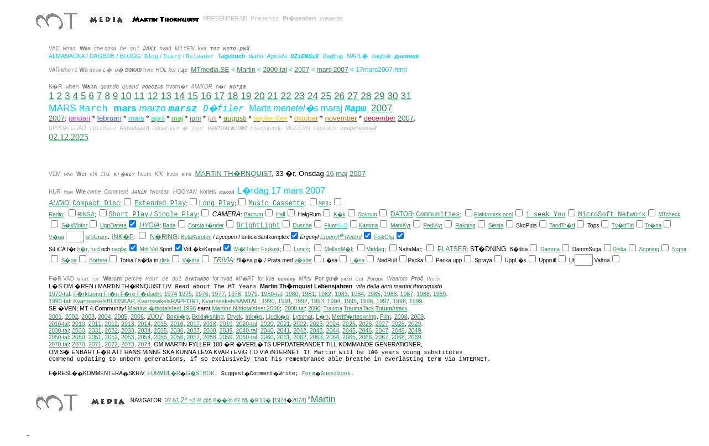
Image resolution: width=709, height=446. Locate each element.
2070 (78, 344)
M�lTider (246, 249)
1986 (390, 294)
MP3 (324, 204)
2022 (299, 323)
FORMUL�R (164, 373)
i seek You (545, 215)
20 (259, 95)
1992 (300, 301)
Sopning (649, 249)
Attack (392, 308)
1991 (284, 301)
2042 (299, 330)
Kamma (368, 225)
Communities (438, 215)
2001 (55, 316)
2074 (144, 344)
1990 (268, 301)
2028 (398, 323)
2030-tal (59, 331)
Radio (56, 214)
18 (232, 95)
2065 (349, 337)
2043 (316, 330)
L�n (322, 316)
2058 (209, 337)
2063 (316, 337)
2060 (267, 337)
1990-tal (59, 301)
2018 (209, 323)
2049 (414, 330)
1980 (292, 294)
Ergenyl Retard (341, 237)
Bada (169, 225)
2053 (127, 337)
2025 (349, 323)
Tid (630, 225)
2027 (381, 323)
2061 (283, 337)
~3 (192, 400)
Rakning (465, 225)
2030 (78, 330)
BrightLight (258, 226)
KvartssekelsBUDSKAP (103, 301)
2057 (193, 337)
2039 (226, 330)
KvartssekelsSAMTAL (230, 301)
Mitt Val (149, 249)
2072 (111, 344)
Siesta (496, 225)
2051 (95, 337)
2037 (193, 330)
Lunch (301, 249)
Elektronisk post (493, 214)
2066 (365, 337)
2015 (160, 323)
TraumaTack (358, 308)
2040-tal (246, 330)
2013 (127, 323)
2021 (283, 323)
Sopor (679, 249)
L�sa (357, 260)
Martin (246, 70)
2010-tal (59, 324)
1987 (406, 294)
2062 (299, 337)
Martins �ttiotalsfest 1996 (162, 308)
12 (152, 95)
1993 (317, 301)
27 (352, 95)
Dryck (234, 316)
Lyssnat (302, 316)
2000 (314, 308)
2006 (137, 316)
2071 (95, 344)
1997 (382, 301)
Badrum (253, 214)
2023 (316, 323)
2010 (78, 323)
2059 (226, 337)
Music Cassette (277, 204)
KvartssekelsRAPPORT (168, 301)
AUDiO (59, 203)
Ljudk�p (277, 316)
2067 (381, 337)
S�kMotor (74, 225)
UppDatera (113, 225)
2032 (111, 330)
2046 (365, 330)
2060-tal (246, 337)
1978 (234, 294)
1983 (341, 294)
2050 (78, 337)
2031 (95, 330)
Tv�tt (619, 225)
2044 (332, 330)
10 (126, 95)
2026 (365, 323)
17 (219, 95)
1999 (416, 301)
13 (166, 95)
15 (192, 95)
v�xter (303, 260)
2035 (160, 330)
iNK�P (122, 237)
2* (184, 400)
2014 (144, 323)
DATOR (401, 214)
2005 (121, 316)
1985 (373, 294)
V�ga (56, 237)
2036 (177, 330)
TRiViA (223, 260)
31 (406, 95)
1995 (350, 301)
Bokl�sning (207, 316)
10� (265, 400)
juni (195, 118)
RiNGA (86, 214)
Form (308, 374)
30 (392, 95)
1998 (399, 301)
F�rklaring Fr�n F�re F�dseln (116, 294)
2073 (127, 344)
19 (246, 95)
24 (312, 95)
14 (179, 95)
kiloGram (96, 237)
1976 (201, 294)
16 (206, 95)
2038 (209, 330)
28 (366, 95)
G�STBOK (200, 373)
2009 (417, 316)
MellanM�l (338, 249)
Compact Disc (96, 204)
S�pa (69, 260)
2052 (111, 337)
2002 (72, 316)
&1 (176, 400)
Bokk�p (177, 316)
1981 (308, 294)
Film (385, 316)
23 (299, 95)
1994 (334, 301)
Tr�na (653, 225)
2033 (127, 330)
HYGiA (149, 225)
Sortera (98, 260)
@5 (207, 400)
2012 (111, 323)
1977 (218, 294)
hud (95, 249)
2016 (177, 323)
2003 (88, 316)
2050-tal (59, 337)
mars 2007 (332, 70)
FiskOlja (384, 237)
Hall (280, 214)
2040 (267, 330)
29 (379, 95)
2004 (104, 316)
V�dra (191, 260)
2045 (349, 330)
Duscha (302, 225)
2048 (398, 330)
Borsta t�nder (205, 225)
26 (339, 95)
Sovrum (367, 214)
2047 (381, 330)
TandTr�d (562, 225)
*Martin (321, 399)
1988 (423, 294)
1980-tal (272, 294)
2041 (283, 330)
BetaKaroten (196, 237)
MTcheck (669, 214)
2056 (177, 337)
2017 (193, 323)
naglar (119, 249)
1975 (185, 294)
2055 (160, 337)
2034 (144, 330)
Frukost (270, 249)
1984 (357, 294)
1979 (251, 294)
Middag (375, 249)
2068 (398, 337)
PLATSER (452, 249)
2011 (95, 323)
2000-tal (274, 70)
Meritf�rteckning (354, 316)
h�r (82, 249)
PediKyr (432, 225)
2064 (332, 337)
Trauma (333, 308)
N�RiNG (164, 237)
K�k (339, 214)
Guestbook (336, 374)
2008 (401, 316)
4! (199, 400)
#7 (237, 400)
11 (139, 95)
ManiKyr (400, 225)
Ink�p (254, 316)
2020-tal (246, 323)
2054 (144, 337)
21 (272, 95)
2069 (414, 337)
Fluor (330, 225)
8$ (245, 400)
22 (286, 95)
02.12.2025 (68, 137)
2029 (414, 323)
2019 (226, 323)
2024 (332, 323)
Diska (620, 249)
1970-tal (59, 294)
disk (165, 260)
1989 (439, 294)
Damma (550, 249)
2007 (301, 70)
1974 (171, 294)
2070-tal (59, 344)
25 (326, 95)
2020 (267, 323)
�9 (253, 400)
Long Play (216, 204)
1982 (324, 294)
